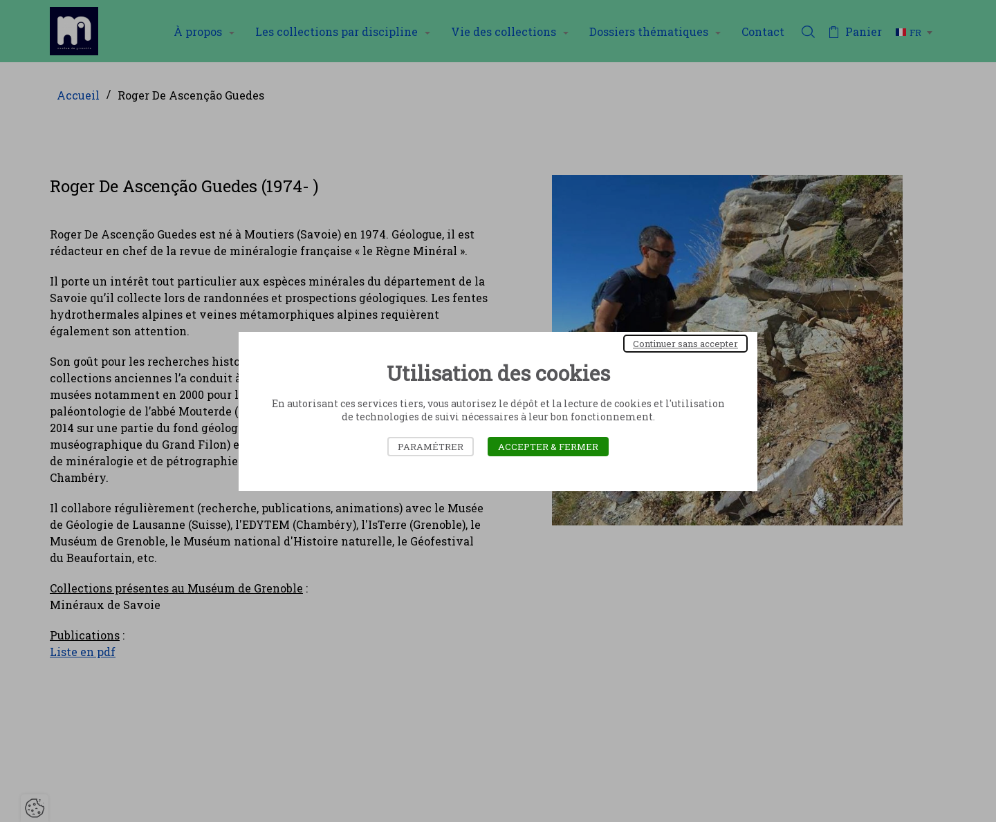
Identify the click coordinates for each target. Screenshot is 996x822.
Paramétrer (430, 446)
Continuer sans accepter (685, 343)
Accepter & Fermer (548, 446)
